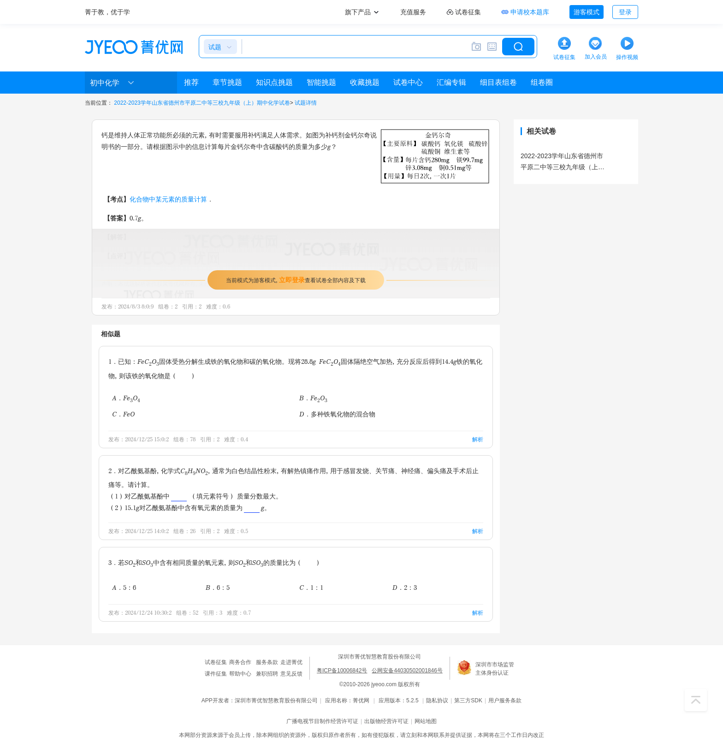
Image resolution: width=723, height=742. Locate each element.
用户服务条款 (505, 700)
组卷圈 (542, 82)
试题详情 (306, 103)
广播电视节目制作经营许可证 (322, 721)
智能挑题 (321, 82)
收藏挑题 (364, 82)
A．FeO (126, 399)
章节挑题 (227, 82)
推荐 (191, 82)
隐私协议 (437, 700)
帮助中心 (240, 674)
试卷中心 (408, 82)
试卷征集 (216, 662)
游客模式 (586, 12)
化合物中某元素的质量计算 (168, 199)
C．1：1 (311, 587)
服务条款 (267, 662)
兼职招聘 (267, 674)
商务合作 (240, 662)
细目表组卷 (498, 82)
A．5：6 (124, 587)
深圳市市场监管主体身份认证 (494, 668)
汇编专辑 (451, 82)
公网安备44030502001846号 (407, 670)
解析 (477, 439)
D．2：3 (404, 587)
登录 (625, 12)
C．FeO (123, 414)
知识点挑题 (274, 82)
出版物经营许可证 (386, 721)
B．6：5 (218, 587)
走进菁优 (291, 662)
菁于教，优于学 (107, 12)
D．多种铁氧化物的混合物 (337, 414)
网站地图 (426, 721)
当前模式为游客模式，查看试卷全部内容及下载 (296, 280)
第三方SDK (468, 700)
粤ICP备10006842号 (342, 670)
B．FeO (313, 399)
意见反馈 (291, 674)
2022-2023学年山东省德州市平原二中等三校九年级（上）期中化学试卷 (202, 103)
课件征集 (216, 674)
